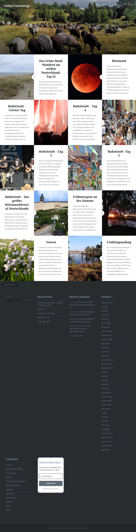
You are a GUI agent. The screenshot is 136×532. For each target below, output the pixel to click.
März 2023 (105, 388)
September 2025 (107, 302)
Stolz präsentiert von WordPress (57, 528)
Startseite (127, 4)
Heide (8, 477)
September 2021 (107, 445)
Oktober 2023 (106, 364)
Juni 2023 (104, 376)
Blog (98, 4)
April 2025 (105, 315)
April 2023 (105, 384)
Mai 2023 (104, 380)
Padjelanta (9, 489)
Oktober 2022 (106, 405)
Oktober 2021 (106, 441)
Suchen (8, 296)
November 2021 (106, 437)
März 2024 (105, 356)
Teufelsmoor (10, 493)
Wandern (9, 502)
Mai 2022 (104, 417)
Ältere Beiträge (10, 285)
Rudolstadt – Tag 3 (44, 321)
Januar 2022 (105, 429)
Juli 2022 (104, 413)
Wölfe (8, 506)
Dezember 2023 (106, 360)
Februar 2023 (105, 392)
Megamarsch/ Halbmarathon (16, 481)
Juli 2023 (104, 372)
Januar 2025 (105, 327)
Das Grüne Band (11, 473)
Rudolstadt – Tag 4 (44, 317)
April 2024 (105, 351)
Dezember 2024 (106, 331)
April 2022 (105, 421)
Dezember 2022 (106, 396)
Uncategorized (11, 497)
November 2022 (106, 401)
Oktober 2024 (106, 335)
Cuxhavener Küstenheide (14, 469)
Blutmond (41, 309)
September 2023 (107, 368)
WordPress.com (83, 528)
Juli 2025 (104, 307)
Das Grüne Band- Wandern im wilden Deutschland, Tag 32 (82, 304)
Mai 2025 (104, 311)
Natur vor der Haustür (13, 485)
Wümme (9, 510)
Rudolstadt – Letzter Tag (46, 313)
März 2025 (105, 319)
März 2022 (105, 425)
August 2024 (105, 343)
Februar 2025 (105, 323)
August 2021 (105, 450)
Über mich (106, 4)
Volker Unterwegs (17, 6)
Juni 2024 (104, 347)
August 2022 (105, 409)
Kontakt (117, 4)
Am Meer (9, 465)
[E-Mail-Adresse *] (51, 476)
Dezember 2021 (106, 433)
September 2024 (107, 339)
